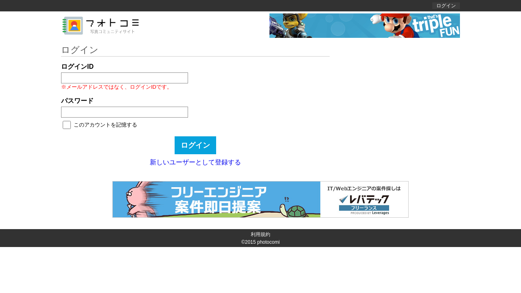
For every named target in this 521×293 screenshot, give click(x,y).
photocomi (268, 242)
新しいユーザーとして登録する (195, 162)
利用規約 (260, 234)
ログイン (446, 6)
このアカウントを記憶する (105, 125)
